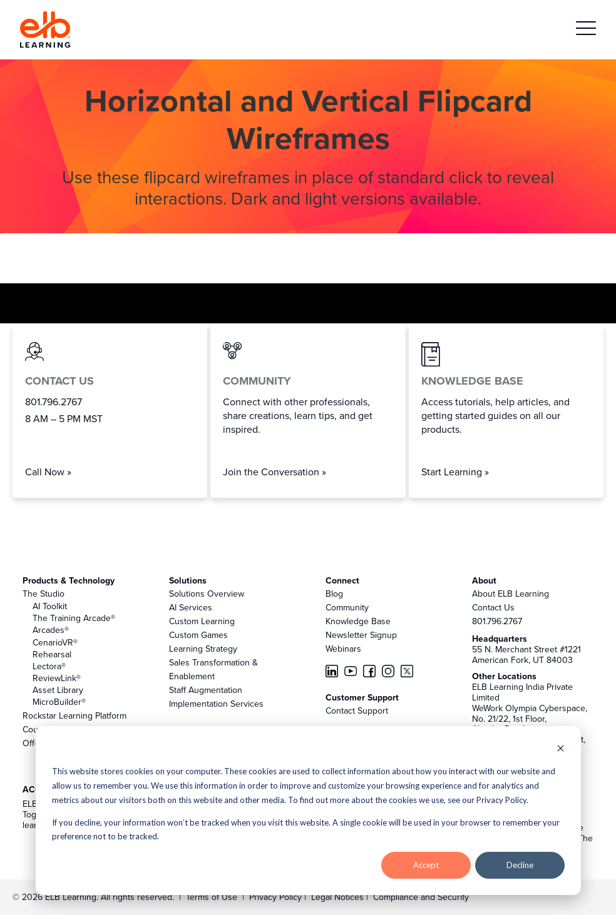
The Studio (43, 593)
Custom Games (198, 635)
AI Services (190, 607)
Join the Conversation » (274, 471)
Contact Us (493, 607)
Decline (519, 865)
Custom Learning (202, 621)
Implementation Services (216, 703)
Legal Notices (338, 897)
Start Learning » (455, 471)
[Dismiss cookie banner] (561, 749)
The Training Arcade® (74, 618)
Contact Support (357, 710)
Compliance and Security (421, 897)
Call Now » (48, 471)
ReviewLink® (57, 678)
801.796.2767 (497, 621)
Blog (334, 593)
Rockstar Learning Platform (74, 715)
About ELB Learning (510, 593)
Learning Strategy (203, 648)
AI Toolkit (50, 606)
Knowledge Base (358, 621)
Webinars (343, 648)
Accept (426, 865)
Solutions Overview (206, 593)
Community (347, 607)
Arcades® (51, 630)
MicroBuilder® (59, 701)
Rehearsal (52, 654)
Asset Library (58, 690)
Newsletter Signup (361, 635)
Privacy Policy (276, 897)
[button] (586, 30)
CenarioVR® (55, 642)
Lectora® (49, 666)
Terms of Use (210, 897)
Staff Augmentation (205, 690)
